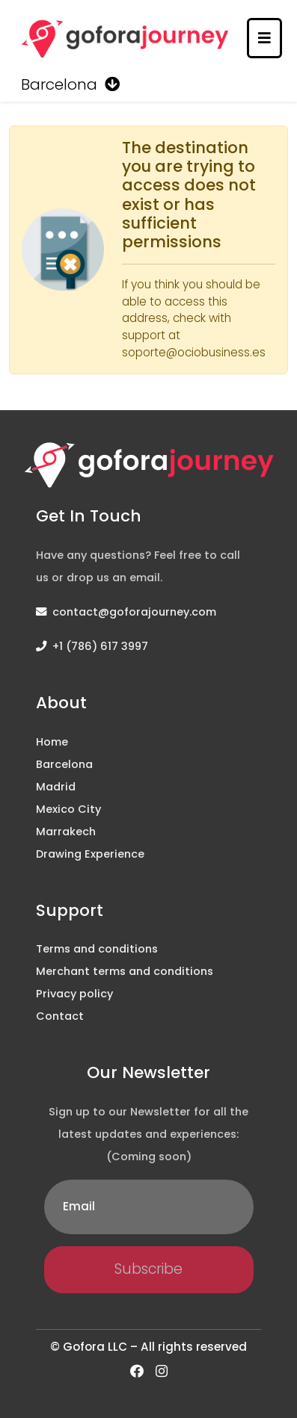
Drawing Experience (90, 853)
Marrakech (66, 831)
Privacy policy (74, 993)
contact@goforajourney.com (134, 611)
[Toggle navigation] (264, 38)
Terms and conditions (97, 948)
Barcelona (64, 764)
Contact (60, 1016)
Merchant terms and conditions (124, 971)
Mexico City (68, 809)
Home (52, 741)
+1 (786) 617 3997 (100, 646)
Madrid (56, 786)
